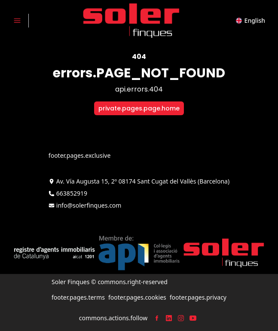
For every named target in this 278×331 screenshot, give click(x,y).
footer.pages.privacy (198, 297)
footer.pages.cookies (137, 297)
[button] (250, 21)
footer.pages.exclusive (79, 155)
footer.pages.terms (78, 297)
